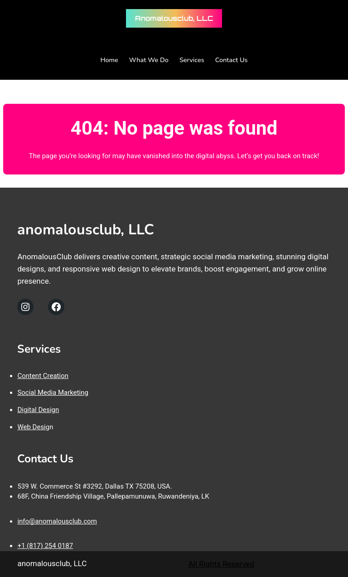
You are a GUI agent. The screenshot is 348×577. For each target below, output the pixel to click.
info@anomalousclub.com (57, 521)
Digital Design (38, 410)
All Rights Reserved (221, 563)
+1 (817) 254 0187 (45, 546)
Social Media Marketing (52, 392)
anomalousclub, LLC (174, 18)
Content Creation (42, 376)
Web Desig (33, 427)
